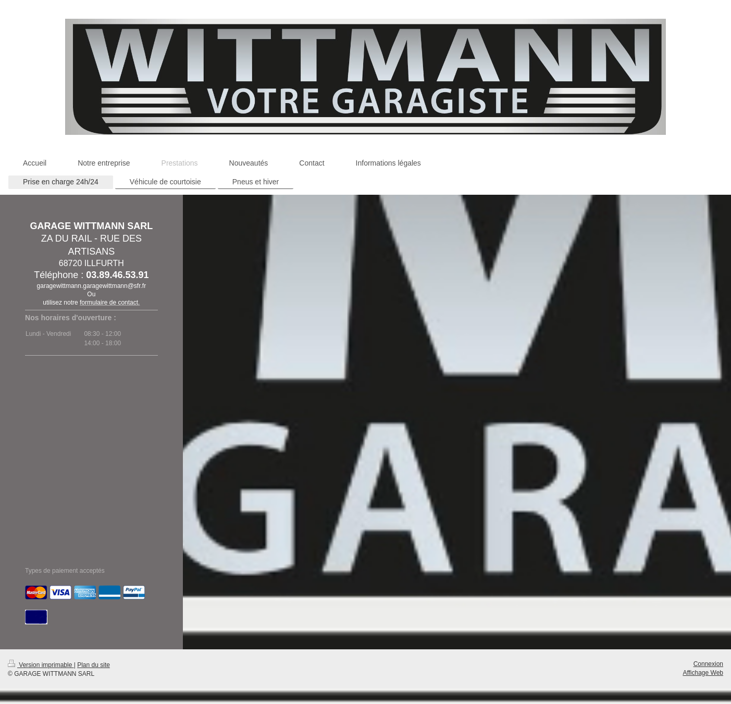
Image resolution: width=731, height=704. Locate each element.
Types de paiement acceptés (65, 570)
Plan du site (93, 665)
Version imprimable (41, 665)
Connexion (708, 664)
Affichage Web (703, 672)
